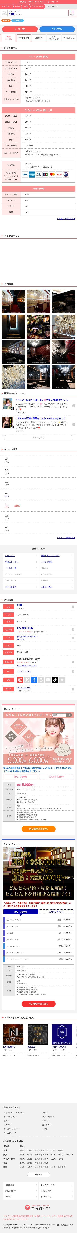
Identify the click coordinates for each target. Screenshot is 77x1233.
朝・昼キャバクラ (11, 1117)
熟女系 (6, 1121)
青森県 (22, 1150)
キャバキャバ (6, 6)
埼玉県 (45, 1155)
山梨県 (53, 1159)
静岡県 (29, 1163)
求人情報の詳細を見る (38, 829)
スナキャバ (8, 1125)
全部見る (38, 1175)
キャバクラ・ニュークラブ (14, 1113)
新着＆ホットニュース (50, 556)
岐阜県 (22, 1163)
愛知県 (37, 1163)
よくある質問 (46, 1191)
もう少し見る (38, 438)
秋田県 (45, 1150)
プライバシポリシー (48, 1185)
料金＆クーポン (11, 562)
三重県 (45, 1163)
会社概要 (8, 1197)
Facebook (34, 680)
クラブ (44, 1113)
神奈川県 (69, 1155)
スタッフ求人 (57, 29)
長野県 (60, 1159)
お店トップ (10, 556)
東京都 (60, 1155)
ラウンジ (45, 1121)
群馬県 (17, 6)
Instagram (20, 680)
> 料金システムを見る (66, 219)
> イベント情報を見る (66, 538)
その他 (44, 1129)
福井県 (45, 1159)
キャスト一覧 (10, 568)
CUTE (11, 14)
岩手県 (29, 1150)
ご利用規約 (9, 1185)
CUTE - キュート (37, 6)
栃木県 (29, 1155)
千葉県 (53, 1155)
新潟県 (22, 1159)
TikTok (55, 680)
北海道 (22, 1146)
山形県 (53, 1150)
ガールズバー (47, 1125)
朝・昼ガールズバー (11, 1129)
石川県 (37, 1159)
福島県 (60, 1150)
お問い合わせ (46, 1197)
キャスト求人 (20, 29)
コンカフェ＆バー (11, 1133)
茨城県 (22, 1155)
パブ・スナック (48, 1117)
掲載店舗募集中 (11, 1191)
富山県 (29, 1159)
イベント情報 (46, 562)
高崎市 (26, 6)
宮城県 (37, 1150)
